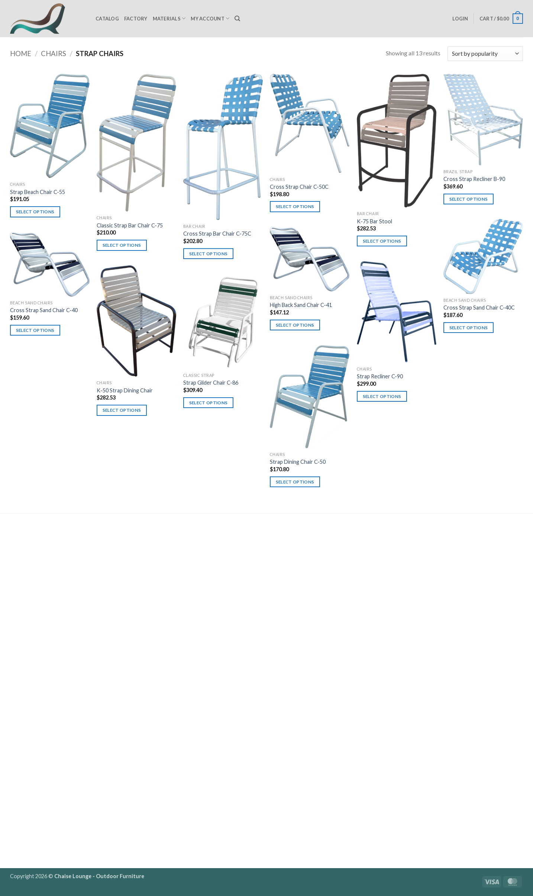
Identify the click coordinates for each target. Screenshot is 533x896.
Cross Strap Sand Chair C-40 (44, 310)
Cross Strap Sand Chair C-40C (479, 307)
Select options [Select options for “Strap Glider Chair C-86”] (208, 402)
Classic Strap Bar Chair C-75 (130, 225)
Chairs (53, 53)
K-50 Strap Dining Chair (125, 390)
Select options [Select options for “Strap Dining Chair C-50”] (295, 481)
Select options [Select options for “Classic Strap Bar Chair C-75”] (122, 245)
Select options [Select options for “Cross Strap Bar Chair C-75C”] (208, 253)
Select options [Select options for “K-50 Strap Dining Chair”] (122, 410)
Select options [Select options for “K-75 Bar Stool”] (382, 241)
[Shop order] (485, 53)
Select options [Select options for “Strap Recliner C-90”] (382, 396)
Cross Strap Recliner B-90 (474, 179)
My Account (210, 18)
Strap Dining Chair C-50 (298, 462)
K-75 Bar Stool (374, 221)
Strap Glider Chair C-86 (210, 382)
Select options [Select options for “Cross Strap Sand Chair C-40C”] (468, 327)
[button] (460, 18)
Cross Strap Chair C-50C (299, 187)
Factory (136, 19)
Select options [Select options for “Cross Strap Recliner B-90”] (468, 199)
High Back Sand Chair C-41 (301, 305)
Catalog (107, 19)
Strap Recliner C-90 (380, 376)
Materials (169, 18)
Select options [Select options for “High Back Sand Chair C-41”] (295, 325)
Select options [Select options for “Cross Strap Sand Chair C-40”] (35, 330)
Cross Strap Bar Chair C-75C (217, 233)
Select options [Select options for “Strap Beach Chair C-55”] (35, 211)
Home (20, 53)
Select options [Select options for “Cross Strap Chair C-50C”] (295, 206)
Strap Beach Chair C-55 (37, 192)
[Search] (237, 19)
